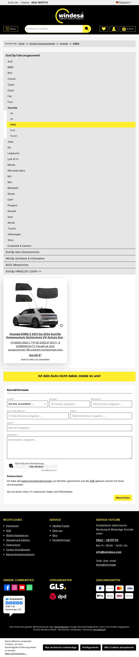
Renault (12, 211)
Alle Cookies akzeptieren (119, 647)
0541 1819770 (63, 2)
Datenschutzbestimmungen (36, 481)
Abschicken (123, 497)
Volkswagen (14, 234)
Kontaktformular (61, 540)
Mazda (11, 164)
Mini (10, 182)
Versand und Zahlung (18, 540)
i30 (11, 119)
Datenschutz (13, 544)
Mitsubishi (13, 188)
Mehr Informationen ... (16, 653)
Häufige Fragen (61, 525)
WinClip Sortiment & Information (25, 258)
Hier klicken (36, 466)
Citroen (12, 78)
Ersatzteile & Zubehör (20, 245)
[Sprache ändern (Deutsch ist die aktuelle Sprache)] (123, 2)
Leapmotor (14, 153)
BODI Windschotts (17, 265)
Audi (10, 61)
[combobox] (54, 29)
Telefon (73, 411)
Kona (12, 130)
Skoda (11, 222)
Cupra (11, 84)
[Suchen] (87, 29)
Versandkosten (61, 627)
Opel (10, 199)
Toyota (12, 228)
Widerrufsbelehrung (17, 535)
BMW (10, 67)
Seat (10, 216)
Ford (10, 102)
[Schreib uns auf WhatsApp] (29, 587)
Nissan (11, 193)
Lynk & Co (13, 159)
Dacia (11, 90)
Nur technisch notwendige (60, 647)
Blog (54, 535)
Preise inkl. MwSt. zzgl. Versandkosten (35, 359)
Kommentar (12, 435)
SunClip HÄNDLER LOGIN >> (23, 271)
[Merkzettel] (104, 29)
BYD (10, 73)
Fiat (10, 96)
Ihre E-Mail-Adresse (16, 411)
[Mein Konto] (114, 29)
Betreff (10, 423)
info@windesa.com (108, 552)
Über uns (57, 530)
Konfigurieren (90, 647)
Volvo (11, 240)
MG (9, 176)
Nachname (96, 399)
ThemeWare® (99, 630)
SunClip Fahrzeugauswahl (23, 55)
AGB (92, 481)
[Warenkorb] (128, 29)
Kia (9, 147)
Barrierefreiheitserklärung (20, 554)
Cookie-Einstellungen (18, 549)
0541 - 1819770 (107, 540)
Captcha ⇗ (49, 470)
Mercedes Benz (16, 170)
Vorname (53, 399)
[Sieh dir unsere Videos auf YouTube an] (22, 587)
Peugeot (12, 205)
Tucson (13, 136)
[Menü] (10, 29)
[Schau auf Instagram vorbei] (14, 587)
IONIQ (13, 124)
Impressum (12, 525)
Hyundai (12, 107)
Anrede (10, 399)
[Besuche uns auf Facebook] (7, 587)
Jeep (10, 141)
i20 (11, 113)
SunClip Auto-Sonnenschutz (22, 252)
